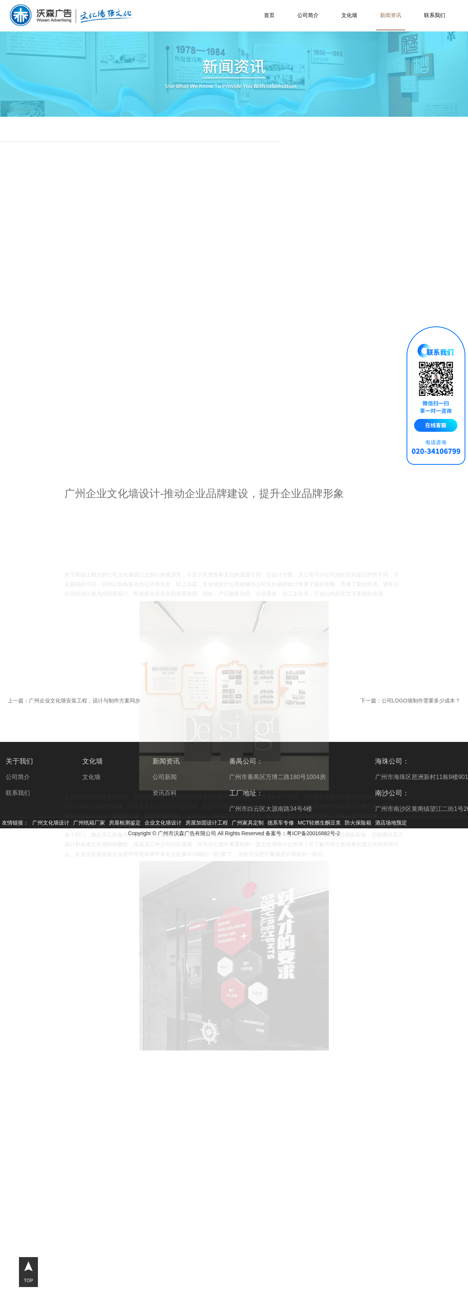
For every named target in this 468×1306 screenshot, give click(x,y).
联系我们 (434, 15)
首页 (269, 15)
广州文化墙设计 (50, 823)
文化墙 (349, 15)
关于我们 (19, 761)
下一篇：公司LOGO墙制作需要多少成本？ (410, 701)
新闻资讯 (390, 15)
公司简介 (308, 15)
